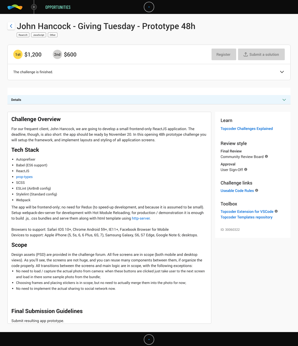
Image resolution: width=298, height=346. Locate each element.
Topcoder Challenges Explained (247, 128)
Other (53, 34)
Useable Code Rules (237, 190)
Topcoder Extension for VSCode (247, 211)
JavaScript (38, 34)
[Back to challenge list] (11, 26)
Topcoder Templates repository (246, 217)
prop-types (24, 177)
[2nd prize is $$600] (57, 54)
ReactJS (23, 34)
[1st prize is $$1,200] (18, 54)
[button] (282, 72)
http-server (141, 218)
